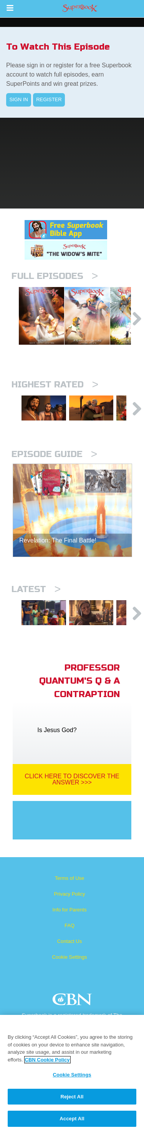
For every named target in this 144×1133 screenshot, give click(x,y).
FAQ (69, 951)
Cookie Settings (69, 982)
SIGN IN (18, 99)
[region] (72, 1074)
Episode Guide (54, 473)
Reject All (71, 1097)
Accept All (72, 1118)
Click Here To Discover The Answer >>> (72, 804)
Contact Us (69, 966)
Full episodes (55, 276)
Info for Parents (70, 935)
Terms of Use (69, 903)
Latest (36, 608)
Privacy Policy (69, 919)
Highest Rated (55, 398)
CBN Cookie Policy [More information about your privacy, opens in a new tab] (47, 1060)
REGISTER (48, 99)
